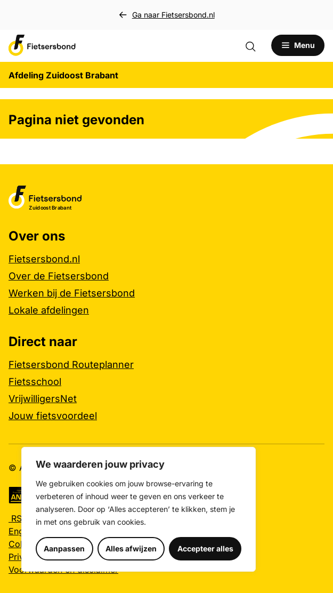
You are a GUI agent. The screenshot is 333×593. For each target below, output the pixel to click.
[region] (138, 509)
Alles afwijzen (131, 548)
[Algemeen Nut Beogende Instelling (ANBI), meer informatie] (19, 495)
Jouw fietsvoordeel (53, 415)
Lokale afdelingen (49, 310)
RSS (18, 518)
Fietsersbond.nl (44, 259)
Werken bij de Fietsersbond (72, 293)
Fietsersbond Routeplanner (71, 364)
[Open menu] (298, 45)
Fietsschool (35, 381)
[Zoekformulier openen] (256, 45)
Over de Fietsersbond (59, 276)
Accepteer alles (205, 548)
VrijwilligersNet (43, 398)
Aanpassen (64, 548)
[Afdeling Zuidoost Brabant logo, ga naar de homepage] (42, 45)
